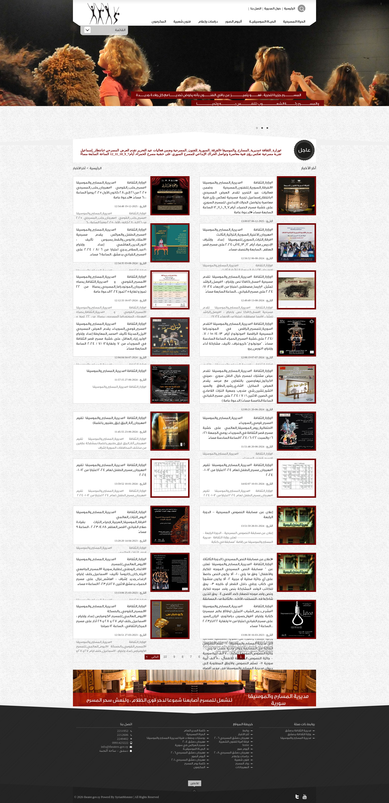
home (245, 745)
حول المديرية (272, 8)
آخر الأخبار (243, 734)
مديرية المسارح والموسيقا (295, 738)
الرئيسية (289, 8)
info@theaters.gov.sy (114, 746)
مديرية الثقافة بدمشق (298, 730)
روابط (245, 730)
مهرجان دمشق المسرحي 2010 (188, 759)
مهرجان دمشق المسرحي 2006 (231, 738)
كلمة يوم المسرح (194, 763)
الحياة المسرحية (294, 21)
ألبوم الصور (233, 21)
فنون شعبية (182, 21)
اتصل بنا (255, 8)
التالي (154, 657)
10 (165, 657)
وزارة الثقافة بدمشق (299, 734)
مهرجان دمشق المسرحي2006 (188, 752)
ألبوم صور (243, 748)
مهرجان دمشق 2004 (194, 741)
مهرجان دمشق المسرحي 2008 (231, 752)
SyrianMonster (124, 797)
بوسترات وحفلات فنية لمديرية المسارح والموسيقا (176, 738)
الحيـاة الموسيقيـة (262, 21)
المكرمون (159, 21)
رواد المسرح (242, 763)
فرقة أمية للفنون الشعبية (234, 741)
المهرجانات (242, 767)
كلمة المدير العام (194, 730)
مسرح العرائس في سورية (190, 745)
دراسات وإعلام (208, 21)
